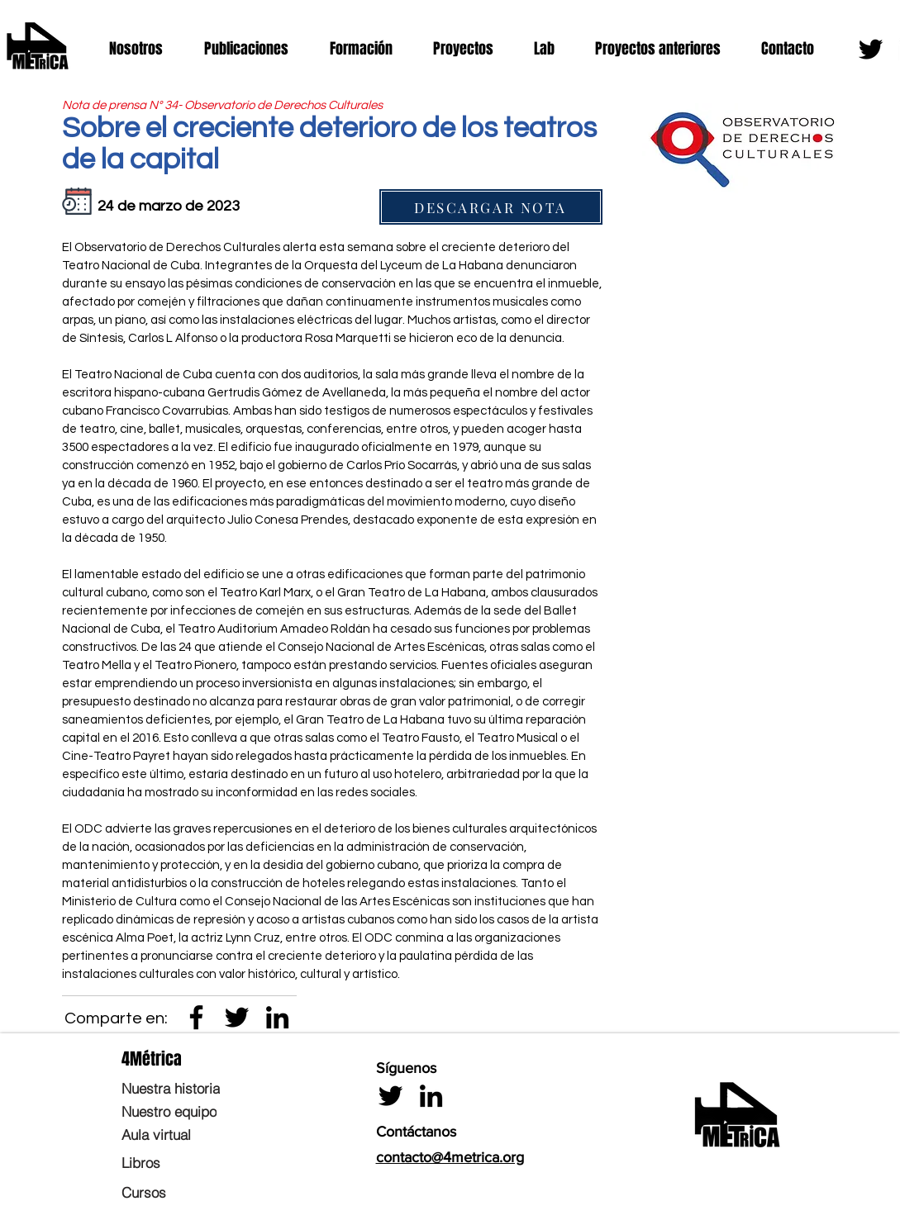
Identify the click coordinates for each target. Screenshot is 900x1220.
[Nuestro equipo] (198, 1111)
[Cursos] (198, 1191)
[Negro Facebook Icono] (196, 1017)
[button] (144, 49)
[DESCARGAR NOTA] (491, 206)
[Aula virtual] (198, 1134)
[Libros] (198, 1162)
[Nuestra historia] (198, 1087)
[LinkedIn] (277, 1017)
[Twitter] (871, 49)
